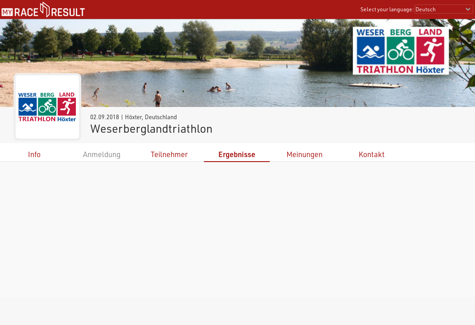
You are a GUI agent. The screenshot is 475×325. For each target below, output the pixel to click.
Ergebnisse (236, 154)
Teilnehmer (169, 154)
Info (34, 154)
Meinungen (304, 154)
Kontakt (372, 154)
